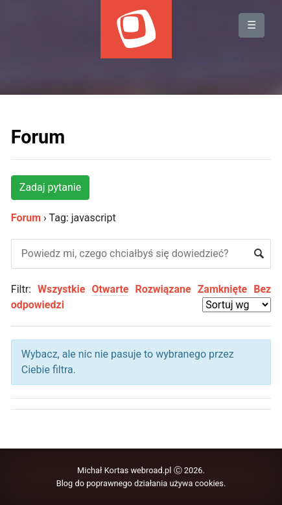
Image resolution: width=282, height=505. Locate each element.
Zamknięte (223, 289)
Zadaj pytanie (50, 187)
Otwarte (109, 289)
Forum (38, 137)
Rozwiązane (163, 289)
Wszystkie (61, 289)
